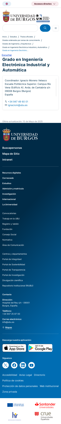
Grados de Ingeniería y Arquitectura (16, 44)
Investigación (9, 194)
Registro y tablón (10, 224)
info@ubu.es (8, 322)
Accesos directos (43, 3)
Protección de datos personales (20, 386)
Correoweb (8, 178)
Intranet (7, 159)
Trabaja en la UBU (11, 218)
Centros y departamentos (14, 254)
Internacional (9, 199)
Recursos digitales (11, 172)
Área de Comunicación (13, 245)
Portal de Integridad (12, 259)
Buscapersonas (12, 147)
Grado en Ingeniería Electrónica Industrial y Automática (24, 47)
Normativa (7, 239)
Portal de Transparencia (13, 269)
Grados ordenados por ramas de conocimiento (21, 40)
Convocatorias (9, 213)
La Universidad (9, 204)
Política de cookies (12, 380)
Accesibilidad (9, 374)
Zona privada (9, 391)
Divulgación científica (12, 280)
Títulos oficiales (26, 37)
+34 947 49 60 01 (17, 101)
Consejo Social (9, 234)
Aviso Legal (25, 374)
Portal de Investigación (13, 275)
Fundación (7, 229)
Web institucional (49, 386)
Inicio (4, 37)
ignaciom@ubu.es (17, 105)
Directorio (39, 374)
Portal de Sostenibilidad (13, 264)
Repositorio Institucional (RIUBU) (17, 285)
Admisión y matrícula (13, 188)
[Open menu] (56, 28)
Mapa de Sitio (11, 153)
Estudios (13, 37)
